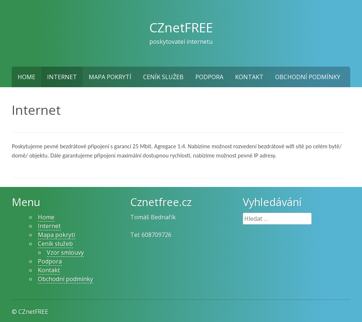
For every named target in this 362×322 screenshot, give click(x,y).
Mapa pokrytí (110, 77)
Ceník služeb (163, 77)
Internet (62, 77)
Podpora (209, 77)
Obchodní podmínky (307, 77)
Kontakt (249, 77)
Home (26, 77)
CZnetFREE (181, 27)
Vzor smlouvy (65, 252)
